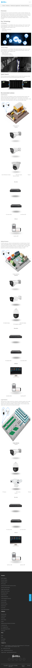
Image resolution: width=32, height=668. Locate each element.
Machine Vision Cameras (5, 591)
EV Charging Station (4, 627)
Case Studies (3, 639)
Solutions (8, 5)
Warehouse (3, 617)
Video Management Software (6, 598)
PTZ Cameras (3, 583)
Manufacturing (3, 614)
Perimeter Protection (25, 5)
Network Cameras (4, 580)
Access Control (3, 600)
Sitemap (28, 665)
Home (4, 5)
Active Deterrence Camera (6, 174)
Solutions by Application (15, 5)
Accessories (3, 607)
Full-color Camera (19, 174)
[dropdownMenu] (29, 2)
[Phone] (30, 597)
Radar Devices (3, 605)
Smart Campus (3, 619)
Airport (2, 621)
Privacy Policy (23, 666)
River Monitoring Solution (5, 628)
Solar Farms (3, 630)
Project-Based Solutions (5, 609)
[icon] (9, 659)
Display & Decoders (4, 596)
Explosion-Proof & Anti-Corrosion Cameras (8, 585)
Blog (2, 637)
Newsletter (3, 640)
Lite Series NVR (23, 214)
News (2, 635)
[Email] (30, 595)
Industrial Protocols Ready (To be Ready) (8, 623)
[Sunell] (3, 2)
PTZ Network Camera (17, 324)
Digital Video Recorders (5, 589)
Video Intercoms (4, 594)
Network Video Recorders (5, 587)
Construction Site (4, 625)
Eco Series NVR (9, 214)
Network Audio (3, 602)
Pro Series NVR (8, 360)
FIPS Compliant (4, 578)
